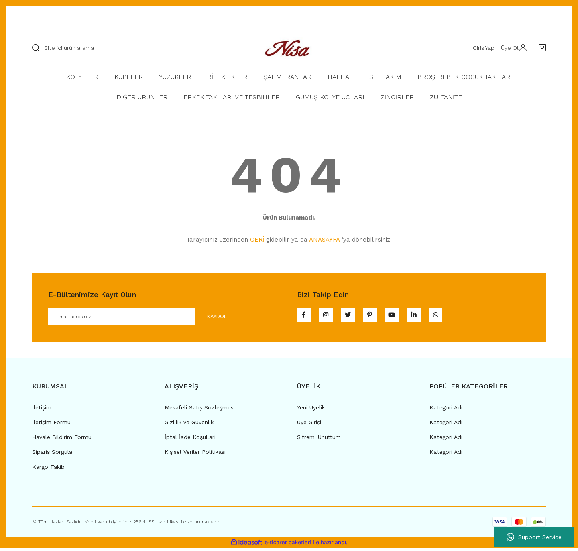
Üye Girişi (309, 424)
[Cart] (540, 48)
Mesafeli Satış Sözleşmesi (200, 410)
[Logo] (289, 47)
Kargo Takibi (49, 469)
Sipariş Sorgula (52, 454)
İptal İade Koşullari (190, 439)
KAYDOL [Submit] (209, 317)
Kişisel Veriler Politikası (195, 454)
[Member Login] (521, 48)
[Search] (134, 48)
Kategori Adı (445, 410)
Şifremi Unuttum (319, 439)
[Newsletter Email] (144, 318)
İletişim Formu (51, 424)
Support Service (534, 537)
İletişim (41, 410)
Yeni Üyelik (311, 410)
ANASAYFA (324, 239)
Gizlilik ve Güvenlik (189, 424)
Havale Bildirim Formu (62, 439)
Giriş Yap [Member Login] (480, 48)
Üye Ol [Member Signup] (506, 48)
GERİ (257, 239)
